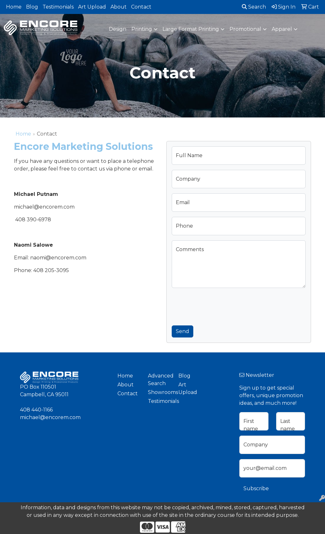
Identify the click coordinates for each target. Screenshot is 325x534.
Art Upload (92, 7)
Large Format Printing (190, 29)
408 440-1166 (36, 410)
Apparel (282, 29)
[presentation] (220, 305)
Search (254, 7)
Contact (141, 7)
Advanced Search (159, 379)
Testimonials (58, 7)
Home (14, 7)
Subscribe (256, 488)
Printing (141, 29)
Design (117, 29)
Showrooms (159, 392)
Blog (32, 7)
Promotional (245, 29)
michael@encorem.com (50, 417)
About (118, 7)
